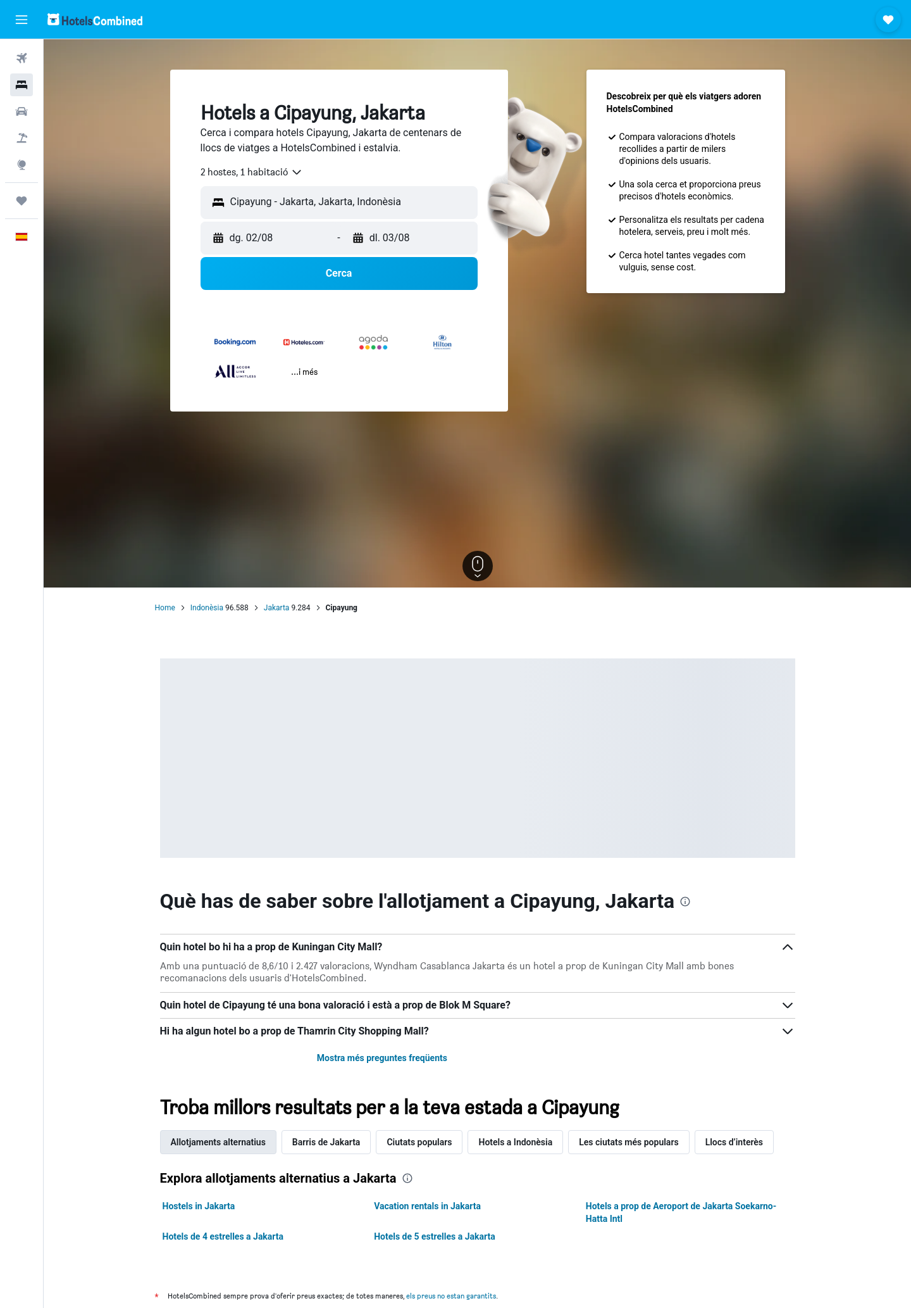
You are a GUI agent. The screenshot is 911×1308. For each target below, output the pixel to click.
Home (165, 607)
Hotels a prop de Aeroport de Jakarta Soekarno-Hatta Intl (681, 1212)
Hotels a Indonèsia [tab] (515, 1142)
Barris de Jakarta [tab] (326, 1142)
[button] (21, 20)
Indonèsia (206, 607)
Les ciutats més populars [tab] (628, 1142)
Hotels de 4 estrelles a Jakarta (223, 1236)
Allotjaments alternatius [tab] (218, 1142)
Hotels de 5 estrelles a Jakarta (434, 1236)
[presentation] (685, 901)
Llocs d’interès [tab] (734, 1142)
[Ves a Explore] (21, 164)
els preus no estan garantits (451, 1295)
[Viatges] (21, 200)
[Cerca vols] (21, 58)
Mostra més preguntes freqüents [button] (382, 1058)
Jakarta (277, 607)
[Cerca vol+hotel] (21, 138)
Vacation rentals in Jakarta (427, 1206)
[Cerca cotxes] (21, 111)
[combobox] (252, 172)
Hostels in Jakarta (199, 1206)
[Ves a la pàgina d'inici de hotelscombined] (95, 19)
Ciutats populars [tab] (419, 1142)
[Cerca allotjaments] (21, 84)
